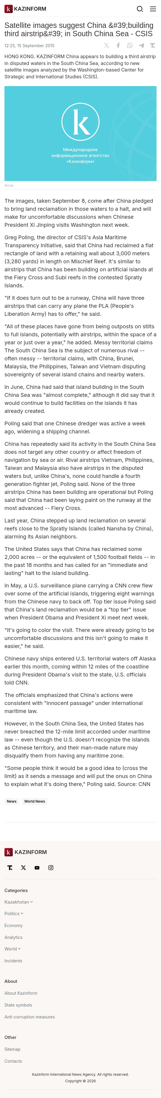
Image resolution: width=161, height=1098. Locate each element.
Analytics (13, 937)
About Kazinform (20, 993)
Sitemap (12, 1049)
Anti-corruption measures (29, 1016)
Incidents (13, 960)
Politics (12, 913)
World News (34, 801)
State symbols (18, 1004)
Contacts (13, 1061)
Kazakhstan (16, 902)
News (12, 801)
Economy (13, 925)
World (10, 949)
